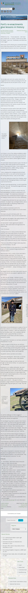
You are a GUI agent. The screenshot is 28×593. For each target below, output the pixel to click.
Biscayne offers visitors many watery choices (13, 546)
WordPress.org (22, 572)
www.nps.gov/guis (10, 500)
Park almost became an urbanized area (12, 541)
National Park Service (15, 584)
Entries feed (21, 567)
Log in (20, 565)
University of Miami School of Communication (15, 591)
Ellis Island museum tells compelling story (23, 505)
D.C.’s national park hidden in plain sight (12, 537)
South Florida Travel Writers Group (18, 581)
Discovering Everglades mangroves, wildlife (13, 550)
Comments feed (23, 569)
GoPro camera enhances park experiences (5, 505)
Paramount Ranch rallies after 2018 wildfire (13, 554)
